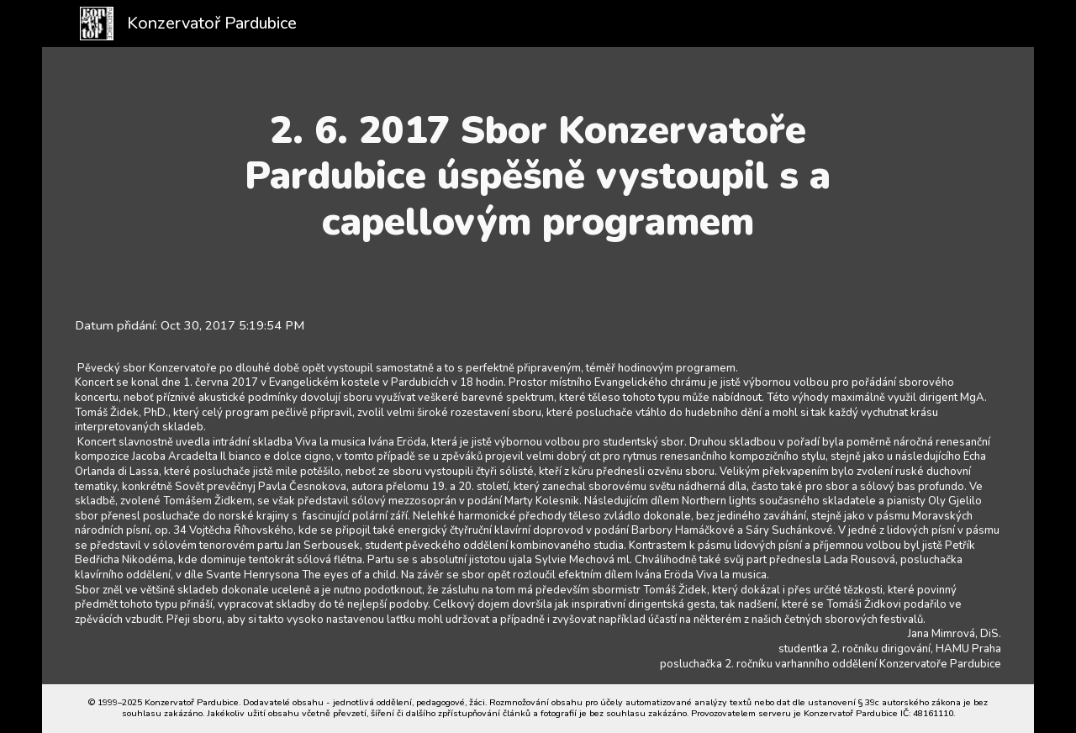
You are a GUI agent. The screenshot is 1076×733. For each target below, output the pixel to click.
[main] (538, 176)
